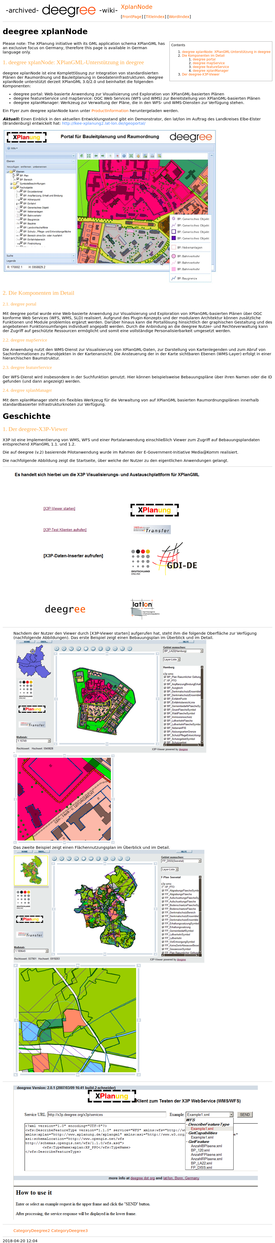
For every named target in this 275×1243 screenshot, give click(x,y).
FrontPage (132, 17)
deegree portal (204, 59)
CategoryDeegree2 (31, 1230)
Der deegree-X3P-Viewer (201, 74)
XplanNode (137, 6)
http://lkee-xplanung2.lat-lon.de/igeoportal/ (103, 123)
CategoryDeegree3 (69, 1230)
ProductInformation (110, 111)
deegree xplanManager (211, 71)
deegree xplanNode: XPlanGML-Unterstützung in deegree (226, 52)
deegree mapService (209, 63)
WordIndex (179, 17)
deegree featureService (211, 67)
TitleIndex (155, 17)
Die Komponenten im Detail (203, 56)
